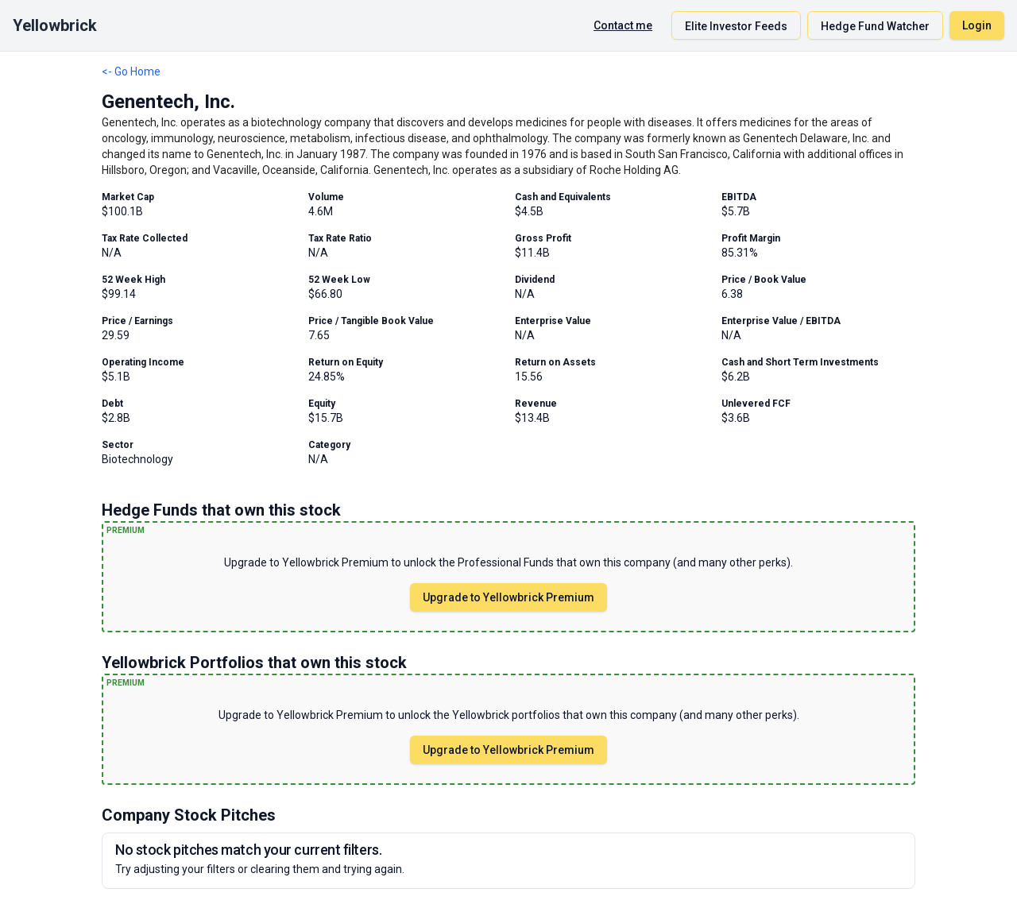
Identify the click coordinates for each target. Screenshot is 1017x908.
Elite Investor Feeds (736, 26)
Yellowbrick (55, 25)
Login (977, 25)
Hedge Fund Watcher (875, 26)
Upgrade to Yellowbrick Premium (508, 597)
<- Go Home (131, 71)
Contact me (623, 25)
